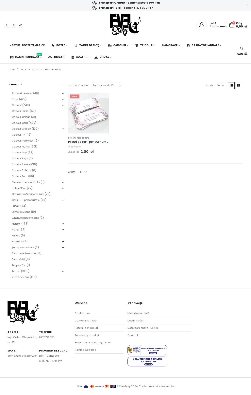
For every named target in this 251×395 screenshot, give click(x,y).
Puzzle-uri (17, 241)
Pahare (16, 235)
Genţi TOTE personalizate (26, 200)
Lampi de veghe (21, 212)
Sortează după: (78, 85)
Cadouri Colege (21, 117)
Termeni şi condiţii (87, 335)
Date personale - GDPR (142, 328)
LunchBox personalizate (25, 217)
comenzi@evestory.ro (22, 356)
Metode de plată (138, 313)
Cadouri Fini (18, 134)
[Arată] (221, 85)
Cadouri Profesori (21, 170)
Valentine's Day (20, 277)
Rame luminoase (26, 56)
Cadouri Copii (20, 123)
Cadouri (117, 45)
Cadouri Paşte (20, 158)
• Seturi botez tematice (27, 45)
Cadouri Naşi (19, 152)
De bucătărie (19, 188)
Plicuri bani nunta (78, 138)
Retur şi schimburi (86, 328)
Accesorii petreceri (22, 93)
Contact (132, 335)
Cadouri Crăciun (21, 128)
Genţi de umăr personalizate (28, 194)
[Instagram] (13, 25)
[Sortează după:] (106, 85)
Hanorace (169, 45)
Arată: (210, 85)
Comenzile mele (86, 320)
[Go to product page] (88, 113)
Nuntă (101, 57)
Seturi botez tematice (23, 253)
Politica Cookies (85, 350)
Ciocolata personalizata (26, 182)
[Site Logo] (125, 25)
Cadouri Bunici (20, 111)
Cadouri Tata (19, 176)
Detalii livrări (135, 320)
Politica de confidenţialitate (93, 342)
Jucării (56, 57)
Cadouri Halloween (23, 140)
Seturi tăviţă (18, 259)
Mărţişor (16, 223)
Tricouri (144, 45)
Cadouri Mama (21, 146)
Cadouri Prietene (21, 164)
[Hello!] (211, 25)
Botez (58, 45)
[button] (241, 51)
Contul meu (82, 313)
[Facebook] (7, 25)
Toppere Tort (19, 265)
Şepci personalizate (23, 247)
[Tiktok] (20, 25)
